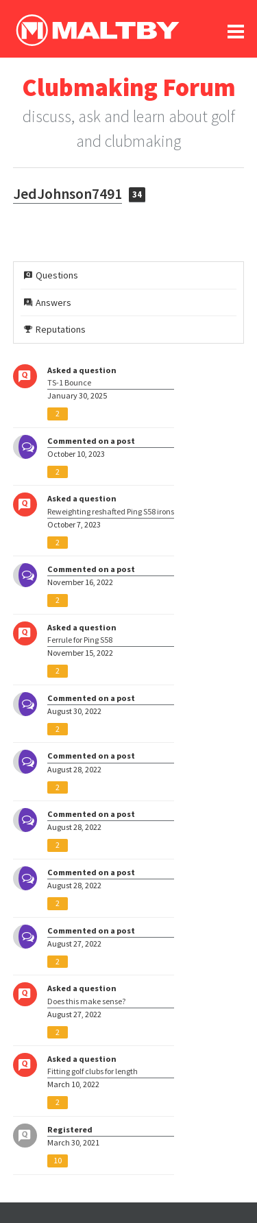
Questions (51, 275)
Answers (47, 302)
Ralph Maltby (97, 30)
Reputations (55, 329)
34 (137, 194)
